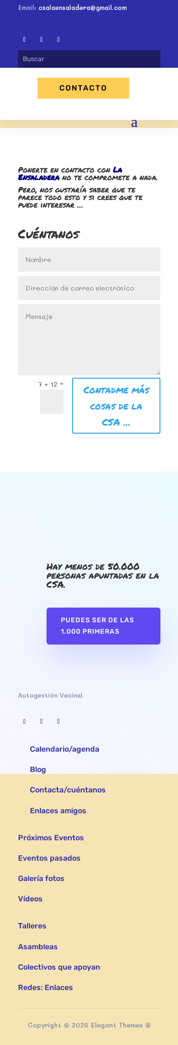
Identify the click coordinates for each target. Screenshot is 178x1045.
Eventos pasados (49, 858)
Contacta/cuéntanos (68, 789)
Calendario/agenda (64, 749)
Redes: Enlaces (45, 987)
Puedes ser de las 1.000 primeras (97, 626)
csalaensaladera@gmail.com (82, 7)
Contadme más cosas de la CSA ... (116, 405)
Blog (38, 769)
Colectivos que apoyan (59, 967)
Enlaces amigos (58, 810)
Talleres (32, 925)
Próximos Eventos (51, 837)
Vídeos (30, 898)
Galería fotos (41, 878)
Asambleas (38, 946)
